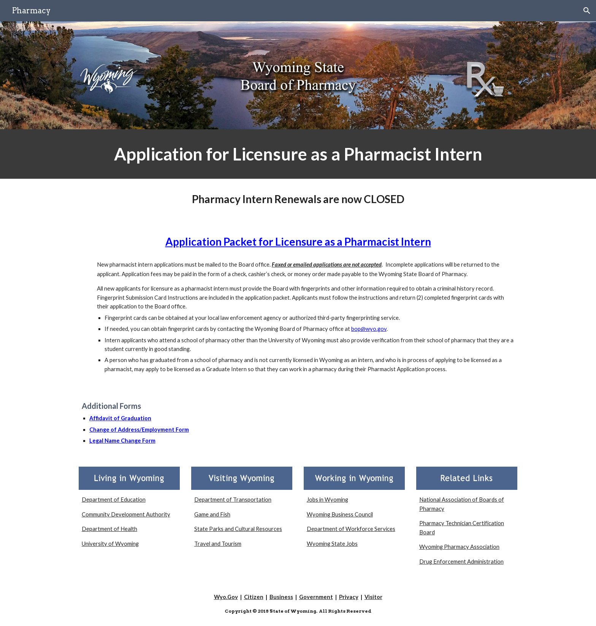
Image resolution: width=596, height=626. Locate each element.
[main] (298, 154)
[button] (587, 11)
